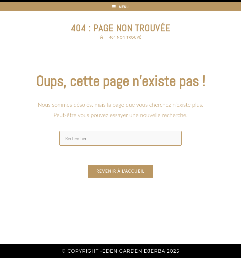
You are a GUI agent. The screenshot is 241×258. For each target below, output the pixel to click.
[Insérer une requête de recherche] (120, 138)
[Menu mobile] (120, 7)
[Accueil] (101, 37)
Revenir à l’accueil (120, 171)
